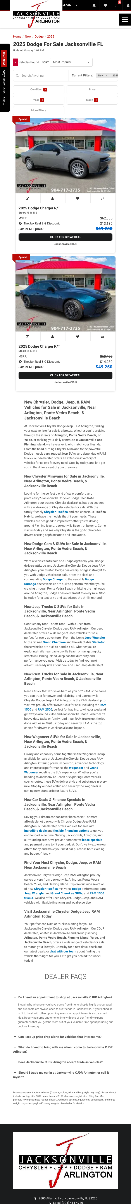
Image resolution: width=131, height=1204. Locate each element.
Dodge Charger (53, 579)
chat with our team (63, 951)
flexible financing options (71, 830)
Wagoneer (76, 768)
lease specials (92, 840)
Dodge (76, 889)
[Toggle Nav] (125, 20)
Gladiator (98, 642)
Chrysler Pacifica (56, 512)
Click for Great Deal (65, 237)
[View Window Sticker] (28, 198)
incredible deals (35, 830)
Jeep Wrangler (94, 637)
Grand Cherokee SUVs (67, 893)
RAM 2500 (45, 709)
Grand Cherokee (54, 642)
